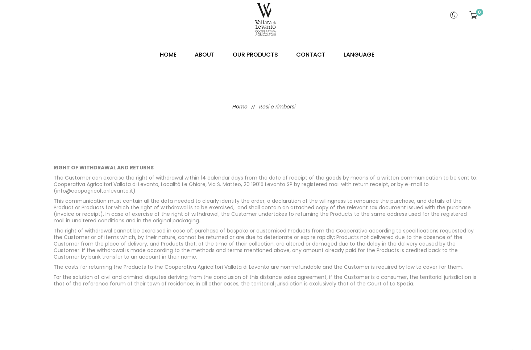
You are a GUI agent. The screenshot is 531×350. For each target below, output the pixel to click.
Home (239, 106)
